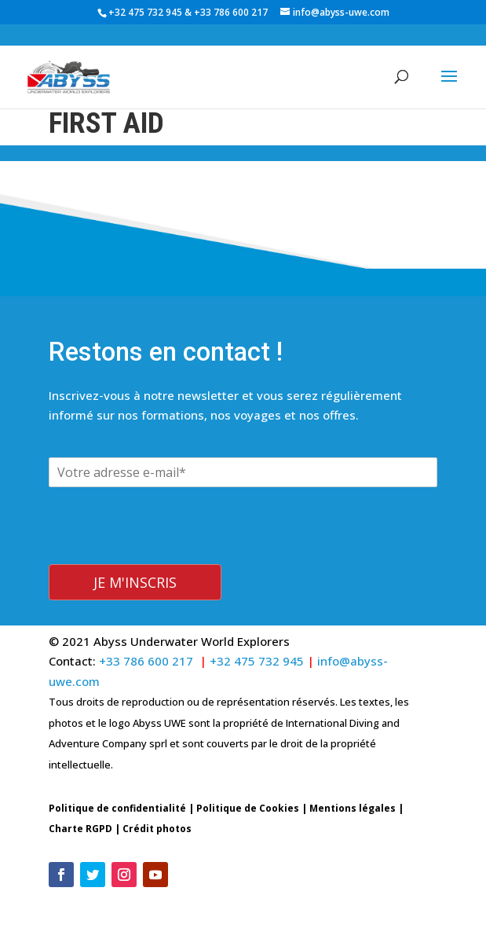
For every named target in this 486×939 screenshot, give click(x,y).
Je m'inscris (135, 582)
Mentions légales (352, 808)
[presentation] (168, 554)
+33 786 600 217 (232, 12)
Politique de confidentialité (117, 808)
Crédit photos (157, 828)
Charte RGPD (80, 828)
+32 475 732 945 (145, 12)
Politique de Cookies (247, 808)
